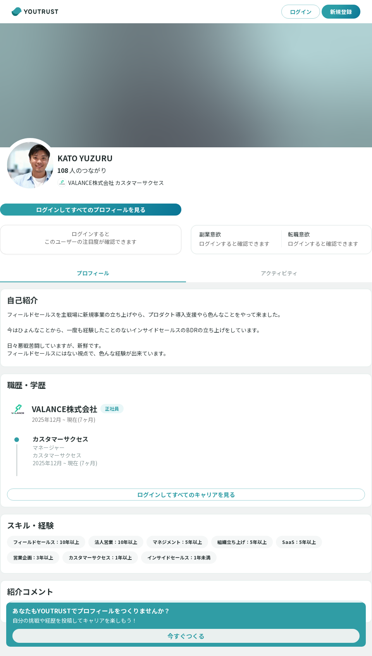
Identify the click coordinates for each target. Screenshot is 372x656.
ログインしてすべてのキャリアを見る (186, 494)
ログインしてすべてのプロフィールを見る (90, 210)
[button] (82, 170)
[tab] (93, 273)
